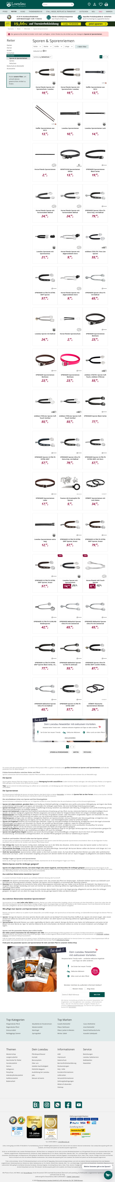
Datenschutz (62, 1060)
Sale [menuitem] (100, 11)
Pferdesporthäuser (38, 1054)
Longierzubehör (12, 1057)
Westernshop (11, 1054)
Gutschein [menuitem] (83, 11)
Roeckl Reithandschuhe (91, 1030)
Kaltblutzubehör (12, 1078)
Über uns (35, 1063)
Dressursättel (11, 1030)
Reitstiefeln (60, 794)
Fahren (8, 1066)
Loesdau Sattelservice (91, 1057)
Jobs (33, 1075)
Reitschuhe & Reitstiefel (15, 66)
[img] (106, 5)
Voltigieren (10, 1069)
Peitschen (12, 63)
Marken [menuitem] (109, 11)
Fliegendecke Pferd (13, 1024)
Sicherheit (10, 53)
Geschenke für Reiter (13, 1060)
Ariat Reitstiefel (88, 1027)
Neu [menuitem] (93, 11)
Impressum (62, 1057)
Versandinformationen (66, 1078)
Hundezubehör (11, 1063)
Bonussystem (36, 1060)
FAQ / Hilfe (61, 1069)
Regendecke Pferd (12, 1027)
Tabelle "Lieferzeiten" (73, 1176)
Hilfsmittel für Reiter (62, 940)
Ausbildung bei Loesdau (40, 1072)
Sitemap (60, 1087)
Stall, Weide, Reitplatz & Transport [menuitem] (61, 11)
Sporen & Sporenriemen (18, 58)
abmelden (72, 1007)
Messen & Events (38, 1078)
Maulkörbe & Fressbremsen (42, 1024)
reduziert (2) (37, 51)
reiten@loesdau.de (63, 1142)
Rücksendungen (63, 1066)
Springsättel (36, 1033)
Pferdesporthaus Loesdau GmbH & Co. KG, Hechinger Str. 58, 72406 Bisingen (60, 1180)
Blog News (91, 989)
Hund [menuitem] (22, 11)
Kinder (9, 50)
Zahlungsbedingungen (66, 1081)
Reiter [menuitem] (14, 11)
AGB (59, 1054)
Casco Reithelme (89, 1024)
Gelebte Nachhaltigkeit (40, 1066)
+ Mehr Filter (81, 47)
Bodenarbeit (10, 1081)
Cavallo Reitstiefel (64, 1024)
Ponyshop (9, 1072)
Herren (9, 48)
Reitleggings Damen (13, 1033)
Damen (9, 45)
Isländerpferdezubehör (14, 1075)
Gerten (11, 61)
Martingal (35, 1030)
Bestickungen (88, 1054)
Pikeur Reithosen (64, 1027)
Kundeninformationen (65, 1072)
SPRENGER (99, 934)
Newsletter (87, 1063)
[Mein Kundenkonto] (94, 6)
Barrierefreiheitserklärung (67, 1063)
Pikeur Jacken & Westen (66, 1030)
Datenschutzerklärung (75, 1005)
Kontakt (34, 1057)
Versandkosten (27, 1173)
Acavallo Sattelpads (90, 1033)
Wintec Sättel (62, 1033)
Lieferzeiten (62, 1075)
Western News (78, 989)
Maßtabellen (87, 1060)
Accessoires (11, 69)
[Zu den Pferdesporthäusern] (89, 4)
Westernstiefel (37, 1027)
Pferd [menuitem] (5, 11)
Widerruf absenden (64, 1084)
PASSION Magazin (38, 1069)
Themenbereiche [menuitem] (35, 11)
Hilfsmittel (10, 56)
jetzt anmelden (70, 738)
